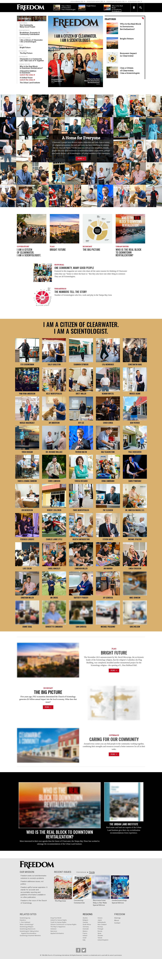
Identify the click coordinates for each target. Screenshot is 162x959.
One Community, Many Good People (27, 26)
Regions (87, 914)
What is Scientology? (27, 924)
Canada (85, 922)
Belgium (85, 920)
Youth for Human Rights (58, 922)
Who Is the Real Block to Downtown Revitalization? (31, 67)
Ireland (85, 935)
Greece (100, 918)
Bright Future (25, 47)
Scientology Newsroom (27, 929)
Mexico (85, 931)
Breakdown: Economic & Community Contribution (30, 33)
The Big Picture (26, 53)
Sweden (100, 935)
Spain (99, 933)
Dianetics (23, 920)
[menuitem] (31, 26)
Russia (100, 931)
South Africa (87, 924)
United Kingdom (103, 940)
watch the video (27, 75)
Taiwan (100, 938)
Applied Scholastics (57, 933)
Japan (100, 920)
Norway (100, 927)
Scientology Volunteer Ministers (30, 935)
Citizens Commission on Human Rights (63, 924)
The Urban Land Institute (30, 83)
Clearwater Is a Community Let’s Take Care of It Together (32, 60)
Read (81, 158)
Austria (85, 918)
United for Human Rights (58, 920)
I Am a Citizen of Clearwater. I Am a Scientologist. (31, 41)
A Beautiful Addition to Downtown (28, 72)
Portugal (100, 929)
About (116, 920)
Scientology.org (25, 918)
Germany (86, 927)
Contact (117, 923)
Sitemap (117, 918)
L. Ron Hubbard (25, 922)
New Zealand (102, 924)
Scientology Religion (26, 927)
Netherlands (102, 922)
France (85, 933)
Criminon (53, 929)
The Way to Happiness (57, 927)
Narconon (53, 931)
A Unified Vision (26, 78)
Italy (84, 940)
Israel (84, 938)
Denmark (86, 929)
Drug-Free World (55, 918)
